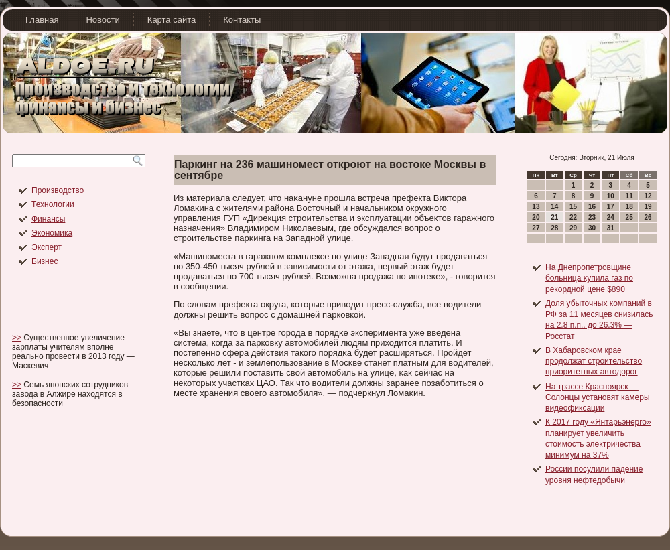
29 (573, 228)
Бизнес (44, 261)
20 (535, 217)
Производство (57, 190)
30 (592, 228)
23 (592, 217)
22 (573, 217)
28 (554, 228)
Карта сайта (171, 20)
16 (592, 206)
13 (535, 206)
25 (629, 217)
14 (554, 206)
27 (535, 228)
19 (647, 206)
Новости (102, 20)
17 (610, 206)
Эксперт (46, 247)
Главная (41, 20)
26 (647, 217)
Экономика (51, 233)
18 (629, 206)
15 (573, 206)
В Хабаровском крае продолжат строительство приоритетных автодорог (593, 361)
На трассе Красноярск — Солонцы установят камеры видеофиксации (597, 397)
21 (554, 217)
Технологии (52, 204)
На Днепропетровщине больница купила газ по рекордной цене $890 (589, 278)
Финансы (48, 219)
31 (610, 228)
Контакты (242, 20)
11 (629, 196)
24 (610, 217)
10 (610, 196)
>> (16, 337)
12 (647, 196)
